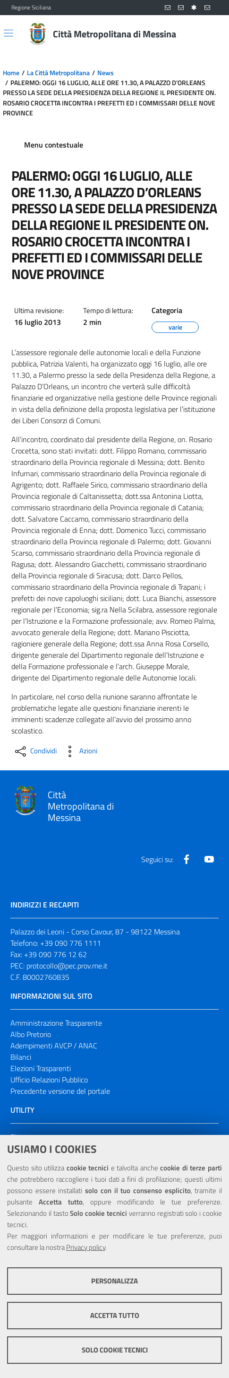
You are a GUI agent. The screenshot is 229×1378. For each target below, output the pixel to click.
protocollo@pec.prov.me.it (67, 965)
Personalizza (114, 1280)
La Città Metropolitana (58, 73)
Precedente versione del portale (60, 1091)
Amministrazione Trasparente (56, 1023)
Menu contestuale (53, 144)
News (105, 73)
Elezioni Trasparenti (40, 1068)
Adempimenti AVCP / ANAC (53, 1045)
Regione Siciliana (31, 7)
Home (11, 73)
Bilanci (20, 1057)
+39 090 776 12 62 (55, 954)
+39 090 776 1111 (70, 943)
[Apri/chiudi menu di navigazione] (8, 33)
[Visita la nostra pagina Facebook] (186, 859)
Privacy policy (85, 1247)
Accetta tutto (114, 1315)
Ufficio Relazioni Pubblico (49, 1079)
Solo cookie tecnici (115, 1349)
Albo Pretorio (30, 1034)
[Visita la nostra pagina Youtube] (209, 859)
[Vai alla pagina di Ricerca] (212, 34)
